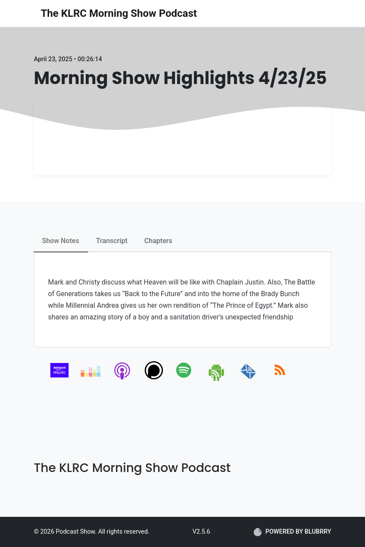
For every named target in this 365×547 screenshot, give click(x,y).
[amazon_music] (59, 379)
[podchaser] (154, 379)
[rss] (280, 379)
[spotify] (185, 379)
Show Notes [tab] (60, 241)
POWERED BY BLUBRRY (292, 532)
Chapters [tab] (158, 241)
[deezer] (91, 379)
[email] (248, 379)
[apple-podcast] (122, 379)
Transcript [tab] (112, 241)
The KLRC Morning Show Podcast (119, 13)
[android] (217, 379)
